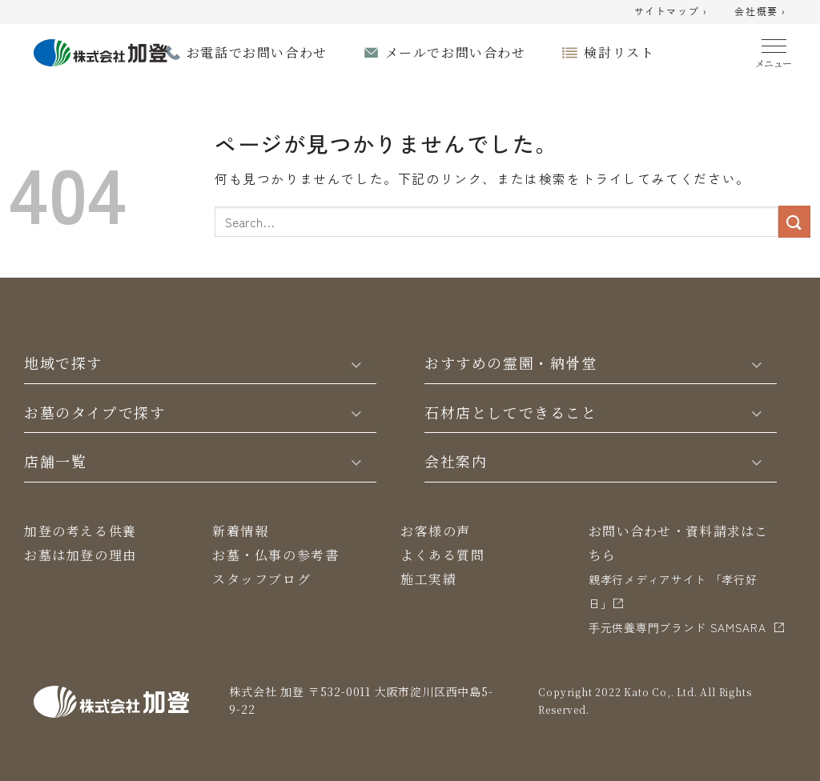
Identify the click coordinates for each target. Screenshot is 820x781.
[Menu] (774, 50)
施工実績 (428, 579)
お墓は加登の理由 (80, 555)
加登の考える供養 (80, 531)
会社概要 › (760, 12)
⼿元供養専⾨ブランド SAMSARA (677, 627)
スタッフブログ (261, 579)
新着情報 (240, 531)
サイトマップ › (671, 12)
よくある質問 (442, 555)
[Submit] (794, 221)
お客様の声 (435, 531)
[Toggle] (356, 363)
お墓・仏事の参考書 (275, 555)
